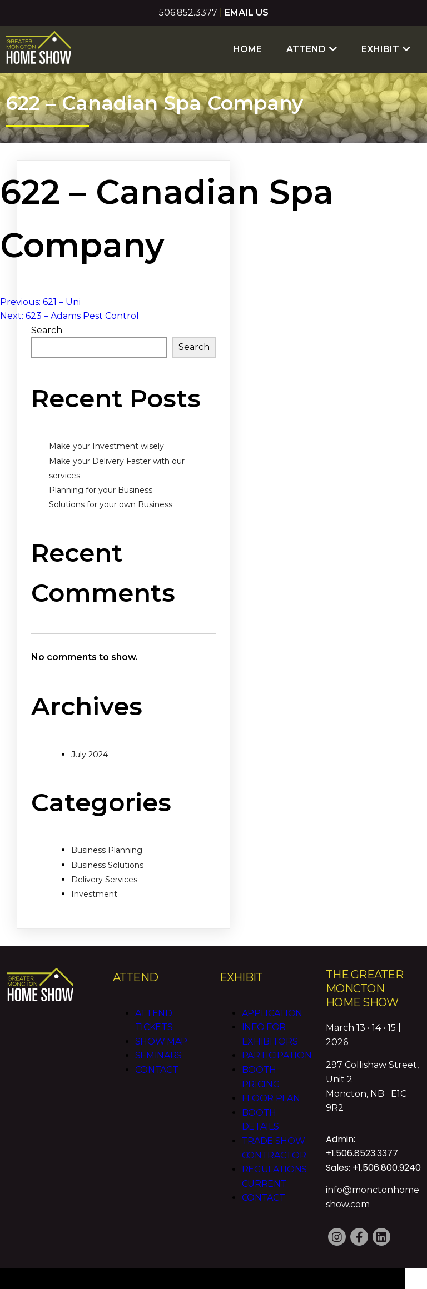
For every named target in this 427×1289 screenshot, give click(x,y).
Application (271, 1007)
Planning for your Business (100, 485)
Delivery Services (104, 875)
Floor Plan (270, 1093)
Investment (94, 889)
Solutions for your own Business (110, 499)
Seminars (158, 1050)
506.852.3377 (188, 12)
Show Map (161, 1036)
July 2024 (89, 749)
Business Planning (106, 845)
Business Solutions (107, 860)
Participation (276, 1050)
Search (46, 325)
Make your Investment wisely (106, 441)
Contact (156, 1064)
